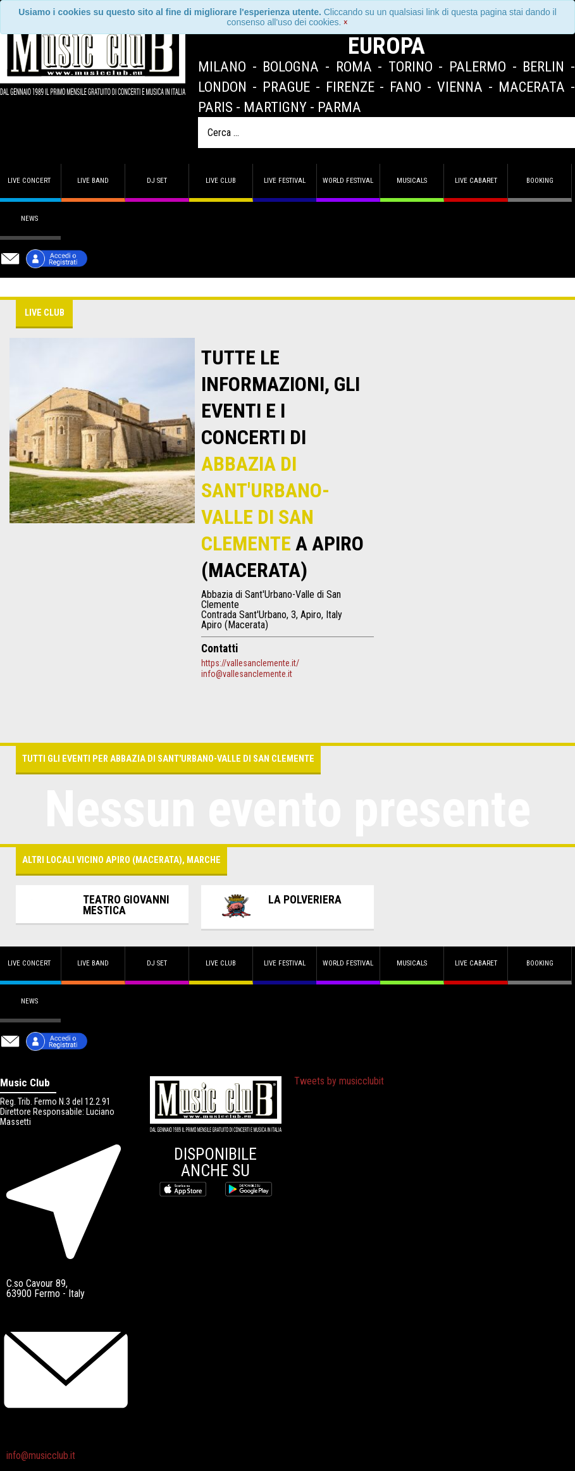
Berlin (543, 66)
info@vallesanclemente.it (246, 674)
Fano (405, 86)
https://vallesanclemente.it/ (250, 663)
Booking (539, 181)
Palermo (477, 66)
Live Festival (285, 181)
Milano (222, 66)
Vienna (460, 86)
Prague (286, 86)
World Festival (348, 181)
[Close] (345, 22)
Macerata (531, 86)
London (222, 86)
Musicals (412, 181)
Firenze (350, 86)
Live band (93, 181)
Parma (339, 107)
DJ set (157, 181)
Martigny (275, 107)
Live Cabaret (476, 181)
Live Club (221, 181)
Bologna (291, 66)
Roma (354, 66)
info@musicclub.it (40, 1455)
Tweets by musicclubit (339, 1081)
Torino (410, 66)
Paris (215, 107)
